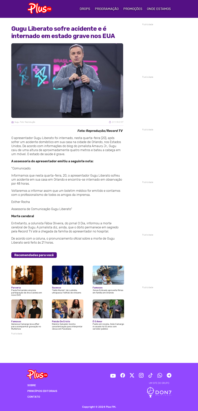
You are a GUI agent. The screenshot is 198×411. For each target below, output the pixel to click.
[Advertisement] (67, 344)
